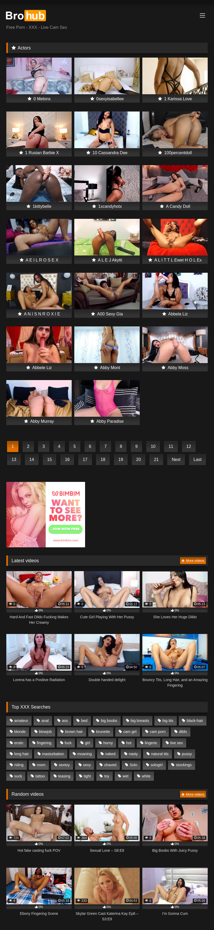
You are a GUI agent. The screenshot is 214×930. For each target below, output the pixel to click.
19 (120, 459)
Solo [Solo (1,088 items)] (133, 765)
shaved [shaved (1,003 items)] (110, 765)
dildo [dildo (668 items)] (183, 731)
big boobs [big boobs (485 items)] (109, 721)
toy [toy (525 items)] (106, 776)
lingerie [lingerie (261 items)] (151, 743)
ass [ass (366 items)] (65, 721)
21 (156, 459)
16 (67, 459)
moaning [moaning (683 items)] (84, 754)
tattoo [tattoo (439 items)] (40, 776)
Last (197, 459)
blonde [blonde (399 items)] (19, 731)
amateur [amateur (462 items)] (21, 721)
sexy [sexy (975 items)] (87, 765)
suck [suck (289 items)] (18, 776)
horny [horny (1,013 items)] (108, 743)
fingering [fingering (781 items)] (44, 743)
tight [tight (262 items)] (87, 776)
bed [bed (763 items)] (84, 721)
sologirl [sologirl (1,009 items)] (157, 765)
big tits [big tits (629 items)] (168, 721)
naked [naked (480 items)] (110, 754)
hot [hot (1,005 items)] (128, 743)
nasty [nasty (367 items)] (133, 754)
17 (85, 459)
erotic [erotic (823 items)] (18, 743)
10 (153, 446)
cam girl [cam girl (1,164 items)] (130, 731)
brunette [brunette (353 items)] (103, 731)
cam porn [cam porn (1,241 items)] (158, 731)
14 (31, 459)
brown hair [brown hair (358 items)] (74, 731)
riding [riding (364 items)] (18, 765)
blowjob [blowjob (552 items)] (45, 731)
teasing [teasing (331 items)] (64, 776)
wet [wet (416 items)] (125, 776)
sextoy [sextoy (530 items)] (64, 765)
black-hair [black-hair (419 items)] (195, 721)
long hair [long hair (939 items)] (21, 754)
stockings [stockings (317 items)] (184, 765)
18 (103, 459)
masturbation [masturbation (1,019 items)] (53, 754)
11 (171, 446)
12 (188, 446)
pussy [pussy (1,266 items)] (187, 754)
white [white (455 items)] (146, 776)
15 (49, 459)
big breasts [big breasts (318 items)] (140, 721)
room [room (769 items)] (41, 765)
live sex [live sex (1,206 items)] (176, 743)
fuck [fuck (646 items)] (68, 743)
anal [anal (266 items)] (45, 721)
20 (138, 459)
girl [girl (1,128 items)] (87, 743)
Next (176, 459)
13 (14, 459)
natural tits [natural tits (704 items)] (160, 754)
